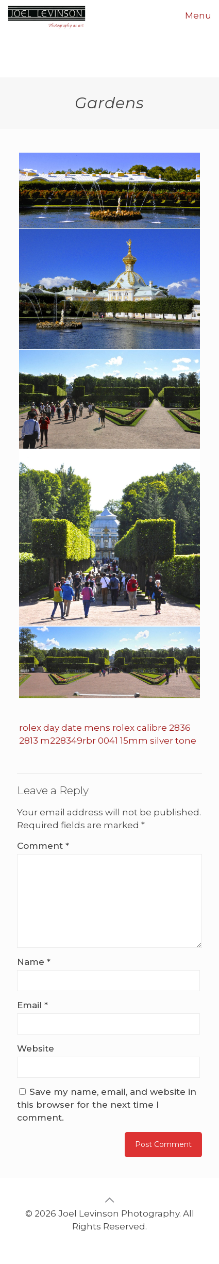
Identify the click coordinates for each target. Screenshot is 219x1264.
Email (32, 1005)
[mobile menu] (205, 15)
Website (35, 1048)
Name (33, 962)
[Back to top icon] (110, 1200)
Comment (43, 846)
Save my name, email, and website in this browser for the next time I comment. (106, 1105)
